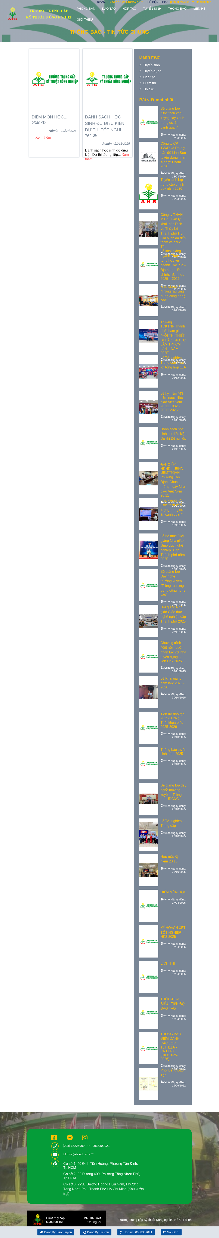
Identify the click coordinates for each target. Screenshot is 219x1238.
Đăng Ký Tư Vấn (96, 1232)
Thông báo (177, 8)
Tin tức (148, 89)
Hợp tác (129, 8)
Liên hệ (199, 8)
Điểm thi (149, 83)
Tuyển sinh (152, 8)
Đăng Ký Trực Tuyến (56, 1232)
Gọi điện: (171, 1232)
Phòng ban (86, 8)
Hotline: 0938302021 (136, 1232)
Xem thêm (43, 137)
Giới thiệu (85, 19)
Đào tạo (109, 8)
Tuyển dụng (152, 71)
